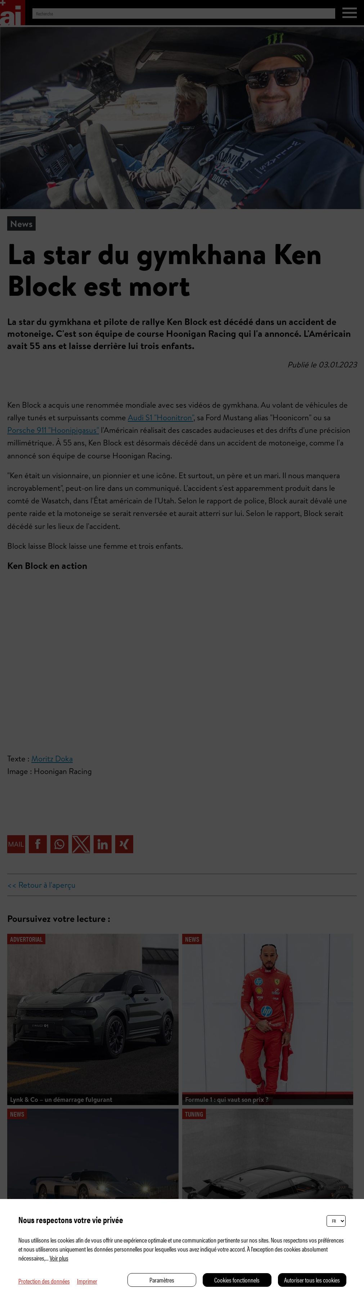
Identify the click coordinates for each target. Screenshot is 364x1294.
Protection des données (44, 1280)
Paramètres (161, 1279)
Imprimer (87, 1280)
